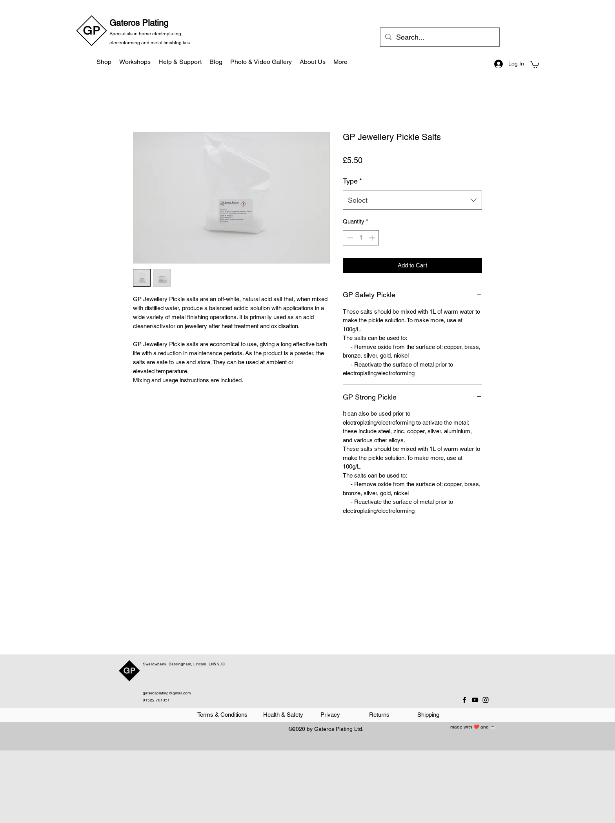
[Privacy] (330, 714)
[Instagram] (485, 700)
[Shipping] (428, 714)
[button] (534, 64)
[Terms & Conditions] (222, 714)
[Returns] (379, 714)
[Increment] (373, 238)
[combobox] (412, 200)
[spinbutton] (361, 238)
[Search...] (439, 37)
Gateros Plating (138, 23)
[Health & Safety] (283, 714)
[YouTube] (475, 700)
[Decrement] (349, 238)
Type (352, 181)
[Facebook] (464, 700)
